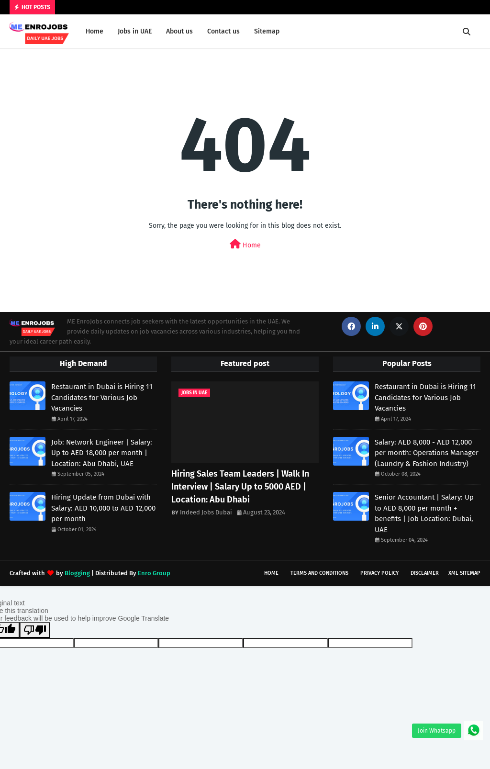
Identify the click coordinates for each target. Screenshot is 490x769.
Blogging (77, 573)
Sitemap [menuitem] (266, 31)
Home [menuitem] (94, 31)
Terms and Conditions (319, 573)
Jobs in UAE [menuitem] (135, 31)
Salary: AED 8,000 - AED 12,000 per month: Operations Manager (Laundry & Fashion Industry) (427, 453)
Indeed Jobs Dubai (206, 512)
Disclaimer (425, 573)
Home (245, 244)
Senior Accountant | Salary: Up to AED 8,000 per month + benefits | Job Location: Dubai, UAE (424, 513)
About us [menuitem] (179, 31)
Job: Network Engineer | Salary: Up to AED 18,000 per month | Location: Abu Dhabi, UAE (101, 453)
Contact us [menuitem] (223, 31)
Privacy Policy (379, 573)
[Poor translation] (35, 630)
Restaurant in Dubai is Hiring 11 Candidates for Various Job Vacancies (102, 397)
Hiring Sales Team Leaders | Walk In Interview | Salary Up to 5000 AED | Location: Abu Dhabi (240, 486)
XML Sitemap (464, 573)
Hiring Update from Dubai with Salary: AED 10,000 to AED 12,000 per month (103, 508)
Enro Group (154, 573)
